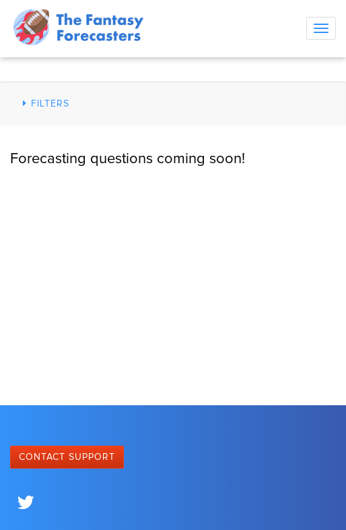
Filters (44, 103)
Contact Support (67, 457)
